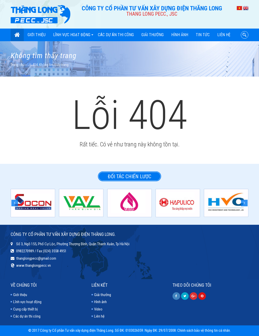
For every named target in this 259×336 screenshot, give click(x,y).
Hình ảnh (179, 34)
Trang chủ (18, 65)
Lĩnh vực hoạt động (73, 34)
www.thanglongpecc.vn (33, 265)
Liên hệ (223, 34)
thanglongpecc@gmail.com (36, 258)
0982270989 (25, 251)
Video (98, 309)
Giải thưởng (152, 34)
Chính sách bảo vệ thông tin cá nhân (203, 330)
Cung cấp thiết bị (25, 309)
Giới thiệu (37, 34)
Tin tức (203, 34)
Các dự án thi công (116, 34)
